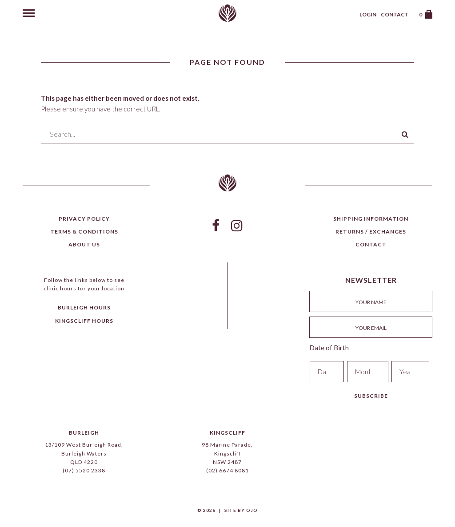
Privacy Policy (84, 218)
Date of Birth (329, 348)
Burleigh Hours (84, 307)
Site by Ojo (241, 510)
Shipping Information (370, 218)
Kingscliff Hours (84, 320)
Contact (395, 14)
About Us (84, 244)
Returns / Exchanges (370, 231)
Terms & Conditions (84, 231)
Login (367, 14)
